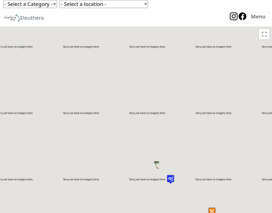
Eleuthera (23, 18)
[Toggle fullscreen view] (264, 34)
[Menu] (258, 16)
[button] (165, 159)
